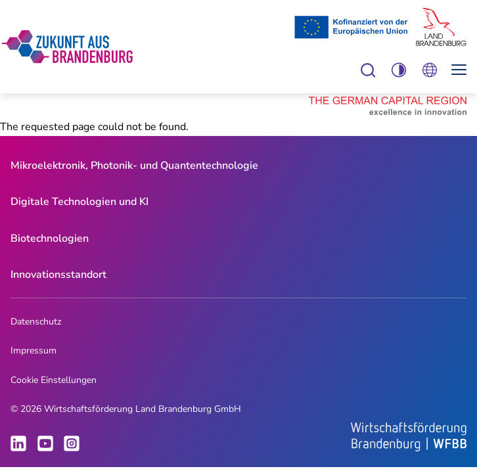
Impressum (34, 350)
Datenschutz (36, 321)
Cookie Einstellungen (54, 380)
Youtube (45, 443)
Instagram (72, 443)
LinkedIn (18, 443)
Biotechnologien (50, 238)
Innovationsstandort (58, 274)
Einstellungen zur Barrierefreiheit (368, 70)
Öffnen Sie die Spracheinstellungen (429, 70)
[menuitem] (134, 166)
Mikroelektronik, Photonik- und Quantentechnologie (134, 165)
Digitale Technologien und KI (79, 201)
